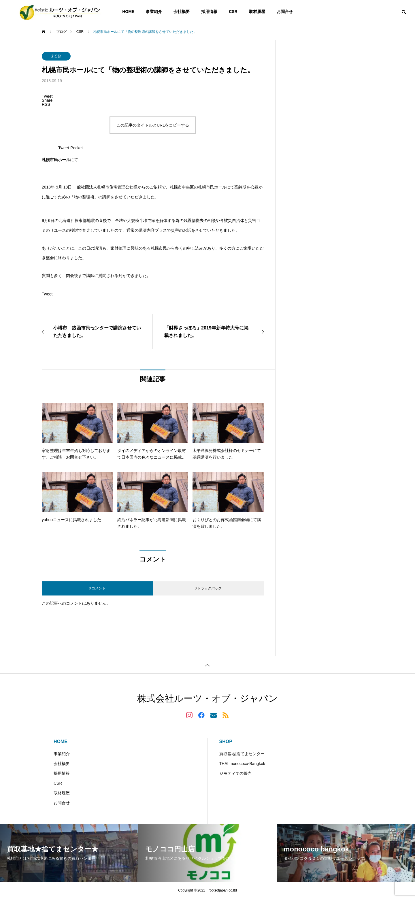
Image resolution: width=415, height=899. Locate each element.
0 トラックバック (208, 588)
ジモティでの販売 (235, 773)
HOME (128, 11)
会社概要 (181, 11)
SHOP (225, 741)
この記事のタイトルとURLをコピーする (152, 125)
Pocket (76, 148)
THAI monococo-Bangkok (242, 763)
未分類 (56, 56)
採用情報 (209, 11)
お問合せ (285, 11)
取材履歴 (257, 11)
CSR (233, 11)
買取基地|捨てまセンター (242, 753)
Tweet (63, 148)
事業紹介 (154, 11)
